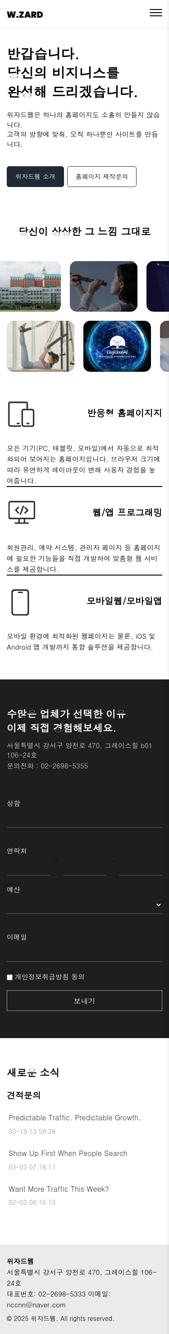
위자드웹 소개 (35, 176)
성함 (13, 803)
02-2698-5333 (62, 1293)
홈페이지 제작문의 (102, 176)
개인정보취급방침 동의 (46, 976)
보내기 (85, 1001)
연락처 (17, 850)
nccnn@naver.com (36, 1304)
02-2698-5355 (64, 765)
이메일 (17, 936)
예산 (13, 889)
